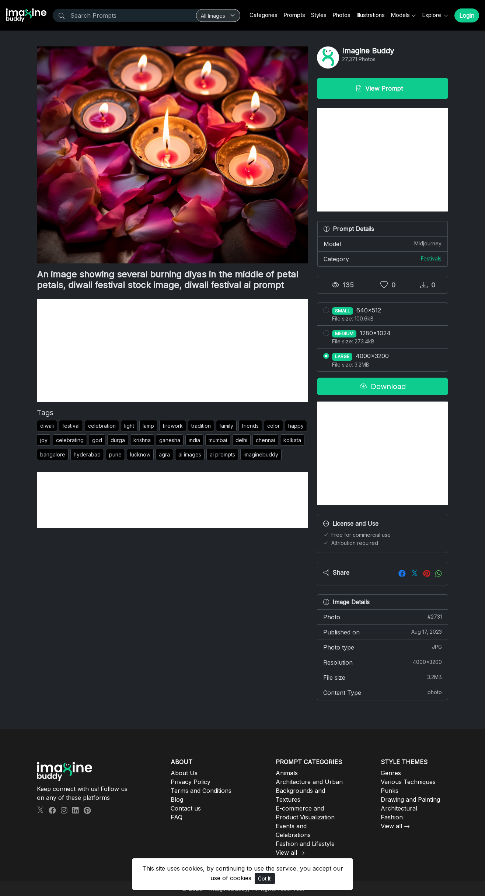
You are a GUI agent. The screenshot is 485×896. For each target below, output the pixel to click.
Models (400, 14)
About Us (184, 773)
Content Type (382, 692)
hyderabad (87, 454)
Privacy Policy (190, 781)
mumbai (218, 440)
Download (383, 386)
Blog (177, 799)
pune (115, 454)
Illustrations (370, 14)
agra (164, 454)
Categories (264, 14)
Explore (432, 14)
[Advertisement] (172, 350)
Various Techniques (408, 781)
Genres (391, 773)
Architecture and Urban (309, 781)
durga (118, 440)
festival (71, 426)
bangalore (52, 454)
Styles (319, 14)
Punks (389, 790)
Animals (287, 773)
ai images (189, 454)
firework (173, 426)
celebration (102, 426)
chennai (265, 440)
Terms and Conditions (201, 790)
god (97, 440)
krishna (142, 440)
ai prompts (222, 454)
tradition (201, 426)
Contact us (186, 808)
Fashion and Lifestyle (305, 843)
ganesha (169, 440)
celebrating (70, 440)
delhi (241, 440)
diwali (47, 426)
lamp (148, 426)
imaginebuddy (261, 454)
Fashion (392, 817)
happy (296, 426)
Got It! (265, 878)
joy (44, 440)
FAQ (176, 817)
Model (383, 243)
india (194, 440)
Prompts (294, 14)
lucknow (140, 454)
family (226, 426)
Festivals (431, 258)
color (273, 426)
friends (250, 426)
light (129, 426)
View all (286, 852)
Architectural (399, 808)
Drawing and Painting (410, 799)
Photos (341, 14)
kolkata (292, 440)
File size (382, 677)
